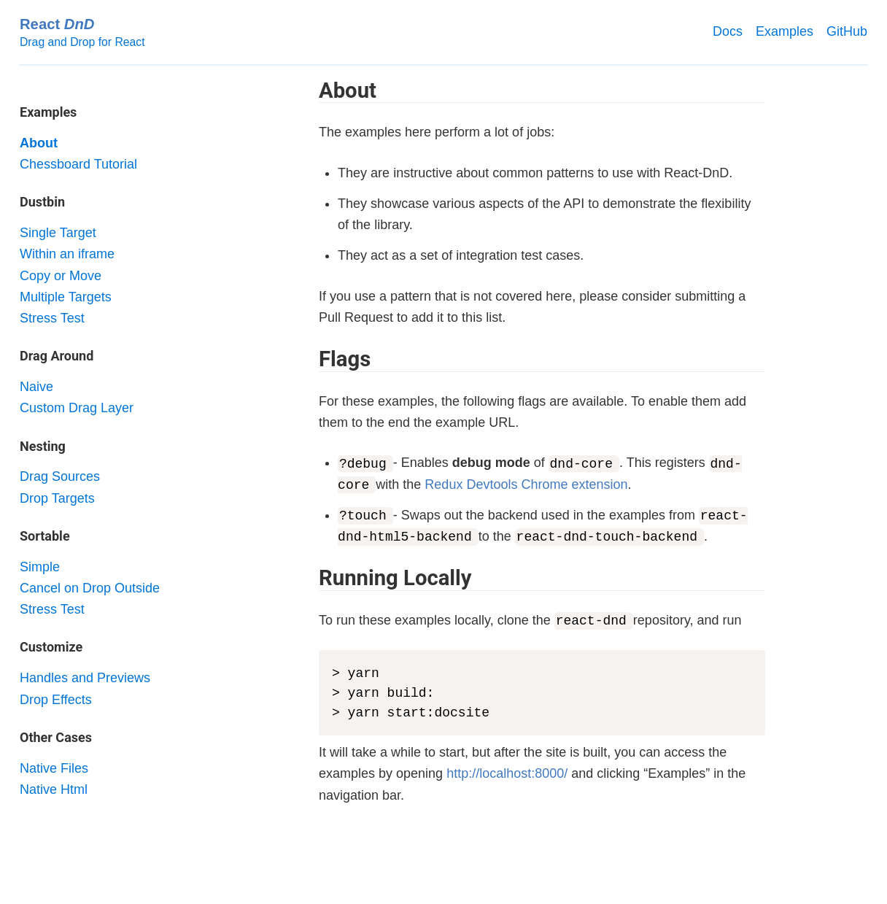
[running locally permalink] (311, 578)
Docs (728, 31)
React (57, 24)
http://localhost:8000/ (507, 773)
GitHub (846, 31)
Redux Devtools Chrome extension (526, 484)
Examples (784, 31)
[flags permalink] (311, 359)
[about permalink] (311, 90)
